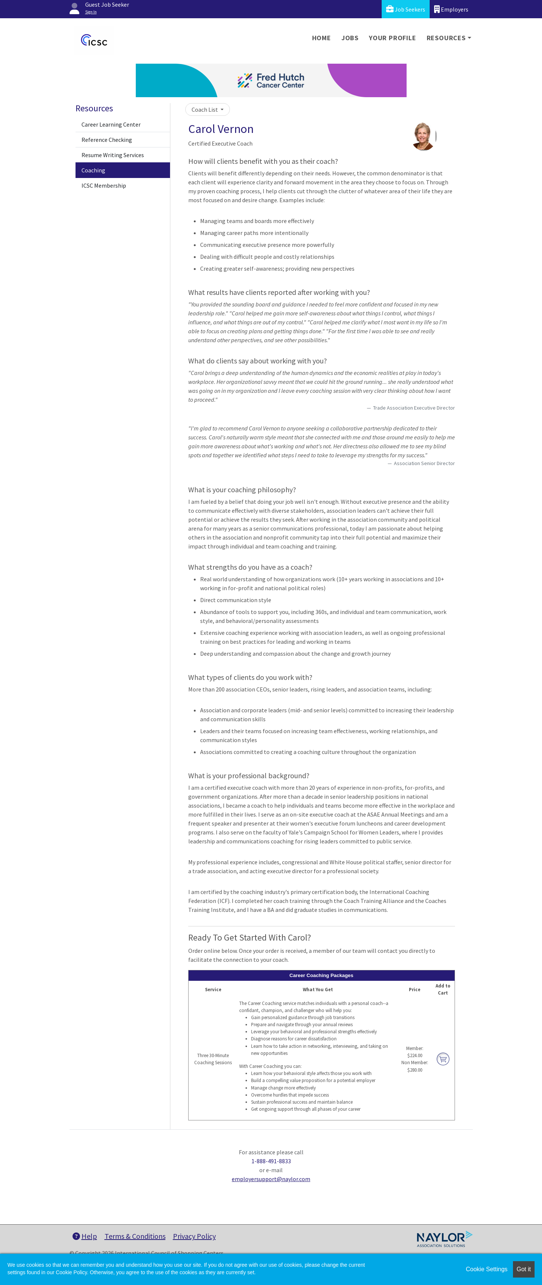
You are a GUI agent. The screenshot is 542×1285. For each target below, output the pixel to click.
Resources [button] (446, 38)
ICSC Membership (103, 185)
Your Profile (392, 38)
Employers (451, 9)
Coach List (205, 109)
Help (85, 1236)
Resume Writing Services (112, 155)
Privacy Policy (194, 1236)
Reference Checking (106, 139)
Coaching (93, 170)
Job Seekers (405, 9)
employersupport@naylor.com (271, 1179)
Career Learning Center (111, 124)
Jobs (350, 38)
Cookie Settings (486, 1269)
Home (321, 38)
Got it (524, 1269)
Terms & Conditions (135, 1236)
